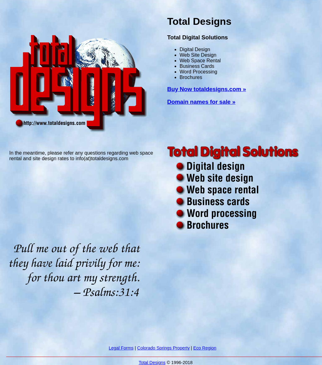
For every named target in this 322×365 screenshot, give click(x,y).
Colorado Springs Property (163, 347)
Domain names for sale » (201, 102)
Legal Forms (121, 347)
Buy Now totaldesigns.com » (206, 89)
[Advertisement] (84, 21)
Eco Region (204, 347)
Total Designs (152, 362)
